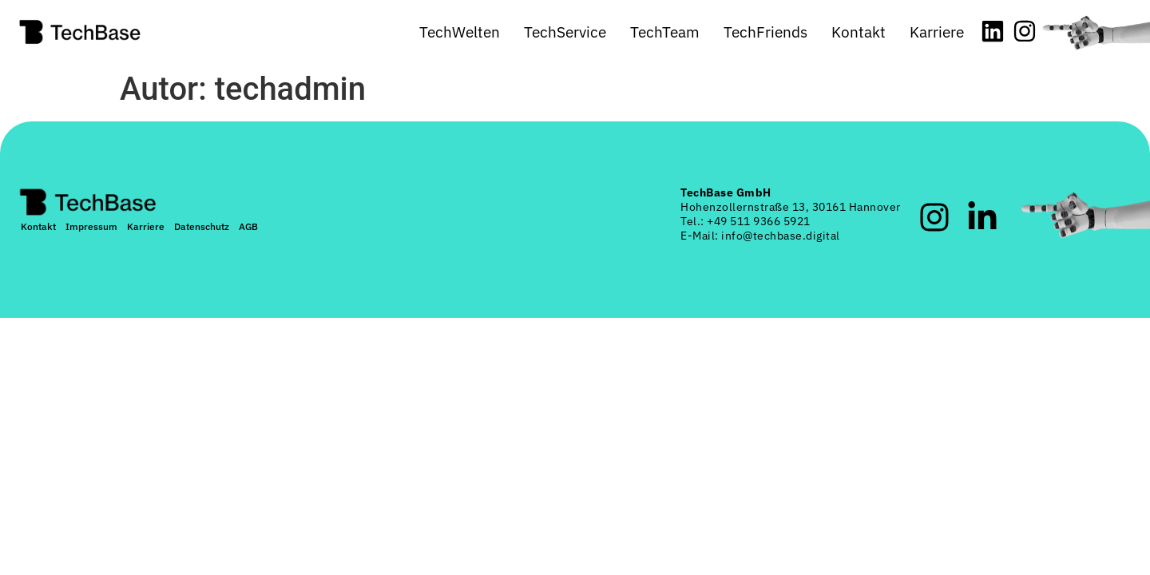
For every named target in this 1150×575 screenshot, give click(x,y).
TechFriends (765, 32)
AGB (248, 226)
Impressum (91, 226)
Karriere (937, 32)
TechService (565, 32)
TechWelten (459, 32)
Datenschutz (201, 226)
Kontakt (858, 32)
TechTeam (665, 32)
